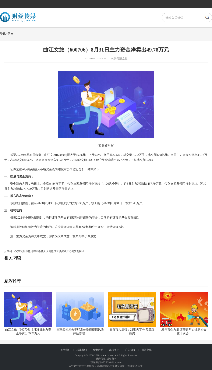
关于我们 (65, 349)
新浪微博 (28, 251)
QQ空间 (18, 251)
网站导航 (146, 349)
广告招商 (130, 349)
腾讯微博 (38, 251)
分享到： (9, 251)
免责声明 (98, 349)
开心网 (70, 251)
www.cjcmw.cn (108, 355)
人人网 (47, 251)
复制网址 (79, 251)
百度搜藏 (61, 251)
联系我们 (82, 349)
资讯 (3, 33)
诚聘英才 (114, 349)
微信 (53, 251)
